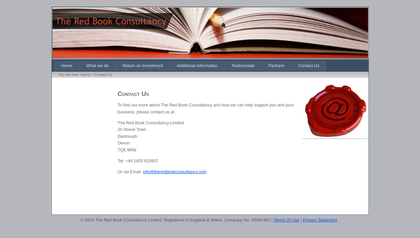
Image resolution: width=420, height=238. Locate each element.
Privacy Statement (320, 220)
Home (67, 65)
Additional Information (197, 65)
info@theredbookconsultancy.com (174, 171)
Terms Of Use (286, 220)
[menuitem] (67, 65)
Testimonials (242, 65)
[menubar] (190, 65)
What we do (97, 65)
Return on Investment (142, 65)
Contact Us (308, 65)
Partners (276, 65)
